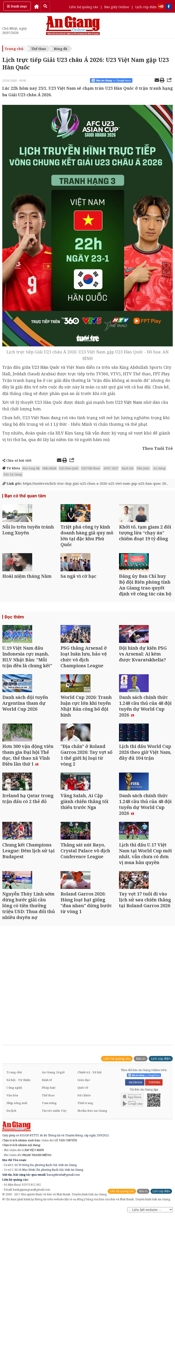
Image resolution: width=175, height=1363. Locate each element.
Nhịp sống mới (16, 1219)
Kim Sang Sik (31, 468)
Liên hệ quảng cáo (83, 7)
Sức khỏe (84, 1212)
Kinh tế (47, 1196)
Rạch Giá (127, 468)
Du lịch (11, 1227)
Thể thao (38, 48)
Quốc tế (82, 1204)
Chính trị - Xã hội (89, 1189)
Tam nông (49, 1219)
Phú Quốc (143, 468)
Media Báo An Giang (92, 1227)
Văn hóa (12, 1212)
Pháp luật (49, 1204)
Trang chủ (14, 48)
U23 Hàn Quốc (46, 367)
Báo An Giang (13, 474)
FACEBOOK (134, 1199)
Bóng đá (60, 48)
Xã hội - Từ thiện (18, 1196)
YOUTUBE (153, 1199)
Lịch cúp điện (146, 7)
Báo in (140, 1175)
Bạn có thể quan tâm (24, 496)
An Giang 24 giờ (53, 1189)
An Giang (159, 468)
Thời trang (85, 1219)
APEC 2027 (111, 468)
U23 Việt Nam (128, 402)
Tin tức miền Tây (54, 1227)
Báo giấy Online (116, 7)
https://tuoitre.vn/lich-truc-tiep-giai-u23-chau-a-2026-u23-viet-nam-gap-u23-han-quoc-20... (85, 483)
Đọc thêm (13, 647)
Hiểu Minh (49, 468)
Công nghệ (14, 1204)
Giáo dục (83, 1196)
